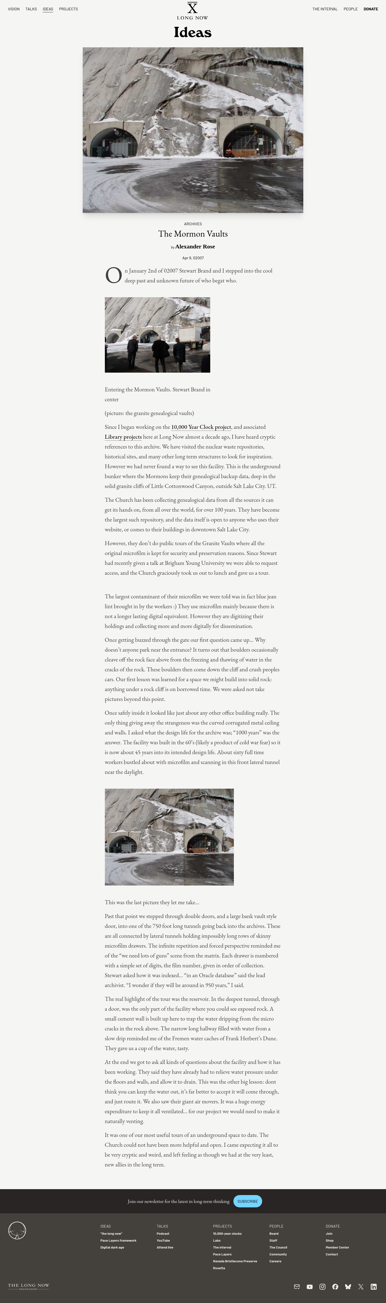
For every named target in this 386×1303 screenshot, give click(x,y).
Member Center (337, 1247)
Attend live (165, 1247)
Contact (332, 1254)
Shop (330, 1240)
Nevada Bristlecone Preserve (235, 1261)
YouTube (163, 1240)
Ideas (48, 8)
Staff (273, 1240)
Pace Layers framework (118, 1240)
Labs (217, 1240)
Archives (193, 223)
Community (278, 1254)
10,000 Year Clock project (201, 427)
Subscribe (248, 1201)
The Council (278, 1247)
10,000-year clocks (227, 1233)
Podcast (163, 1233)
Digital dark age (112, 1247)
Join (329, 1233)
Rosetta (219, 1268)
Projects (68, 8)
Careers (275, 1261)
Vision (14, 8)
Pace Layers (222, 1254)
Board (273, 1233)
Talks (31, 8)
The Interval (325, 8)
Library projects (123, 436)
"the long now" (111, 1233)
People (351, 8)
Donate (371, 8)
